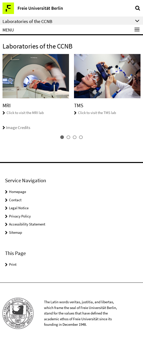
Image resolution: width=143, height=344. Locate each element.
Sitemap (15, 232)
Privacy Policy (20, 216)
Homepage (17, 191)
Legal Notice (18, 208)
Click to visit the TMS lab (97, 112)
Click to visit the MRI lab (25, 112)
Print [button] (12, 264)
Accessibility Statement (27, 224)
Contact (15, 200)
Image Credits (16, 127)
